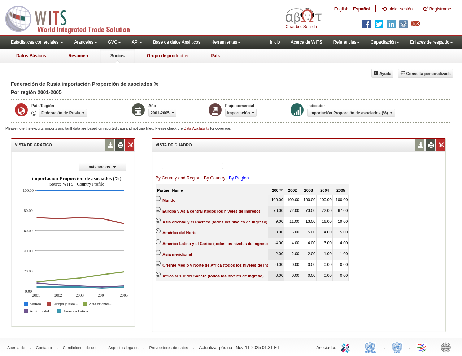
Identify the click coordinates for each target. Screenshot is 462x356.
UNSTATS (397, 347)
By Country (214, 178)
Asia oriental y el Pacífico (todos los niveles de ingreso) (214, 222)
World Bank (447, 347)
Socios (117, 55)
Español (361, 9)
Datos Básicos (31, 55)
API (137, 42)
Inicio (275, 42)
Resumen (78, 55)
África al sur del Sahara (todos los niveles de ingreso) (213, 276)
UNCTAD (372, 347)
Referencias (346, 42)
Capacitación (385, 42)
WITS (72, 18)
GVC (114, 42)
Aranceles (85, 42)
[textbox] (192, 166)
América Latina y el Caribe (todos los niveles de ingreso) (215, 243)
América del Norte (179, 233)
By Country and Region (178, 178)
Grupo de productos (167, 55)
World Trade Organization (422, 347)
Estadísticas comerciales (37, 42)
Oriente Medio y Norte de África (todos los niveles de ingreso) (220, 265)
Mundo (168, 200)
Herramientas (226, 42)
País (215, 55)
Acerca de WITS (306, 42)
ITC (346, 347)
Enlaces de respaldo (431, 42)
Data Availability (197, 128)
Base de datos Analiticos (176, 42)
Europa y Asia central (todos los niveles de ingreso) (211, 211)
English (341, 9)
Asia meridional (177, 254)
